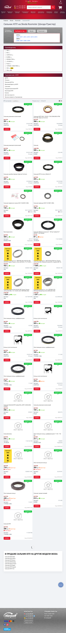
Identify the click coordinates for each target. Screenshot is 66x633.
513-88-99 (20, 6)
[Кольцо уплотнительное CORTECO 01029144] (18, 359)
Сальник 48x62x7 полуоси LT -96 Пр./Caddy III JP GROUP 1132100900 (47, 242)
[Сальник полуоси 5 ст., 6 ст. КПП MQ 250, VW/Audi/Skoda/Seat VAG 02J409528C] (48, 296)
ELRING (9, 56)
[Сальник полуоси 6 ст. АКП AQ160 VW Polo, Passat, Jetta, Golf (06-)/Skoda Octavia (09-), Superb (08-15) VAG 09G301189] (48, 265)
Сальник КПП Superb (10, 602)
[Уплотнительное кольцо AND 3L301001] (48, 484)
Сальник (36, 148)
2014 (32, 36)
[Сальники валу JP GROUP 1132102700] (18, 452)
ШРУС (6, 77)
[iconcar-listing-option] (61, 100)
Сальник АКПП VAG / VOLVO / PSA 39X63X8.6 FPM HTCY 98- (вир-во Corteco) (47, 117)
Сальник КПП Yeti (9, 603)
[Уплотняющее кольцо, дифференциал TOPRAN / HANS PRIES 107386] (17, 328)
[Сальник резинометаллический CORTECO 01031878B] (18, 109)
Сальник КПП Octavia (10, 598)
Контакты (35, 1)
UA (29, 1)
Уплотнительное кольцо (41, 491)
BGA (7, 52)
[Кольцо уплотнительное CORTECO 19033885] (48, 328)
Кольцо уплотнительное (41, 335)
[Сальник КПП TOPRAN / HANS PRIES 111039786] (18, 549)
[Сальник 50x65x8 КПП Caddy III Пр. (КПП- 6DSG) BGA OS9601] (18, 421)
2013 (28, 36)
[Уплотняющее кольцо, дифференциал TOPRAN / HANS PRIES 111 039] (48, 359)
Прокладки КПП (9, 90)
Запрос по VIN (32, 3)
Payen (8, 63)
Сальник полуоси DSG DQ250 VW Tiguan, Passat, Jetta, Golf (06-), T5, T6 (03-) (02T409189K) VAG (17, 305)
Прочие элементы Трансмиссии (13, 96)
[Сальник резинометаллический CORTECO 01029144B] (17, 140)
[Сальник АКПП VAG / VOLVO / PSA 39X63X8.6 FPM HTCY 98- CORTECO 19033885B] (48, 109)
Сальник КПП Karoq (10, 595)
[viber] (5, 624)
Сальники (7, 86)
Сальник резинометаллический (13, 117)
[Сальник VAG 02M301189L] (18, 484)
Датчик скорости (9, 94)
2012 (24, 36)
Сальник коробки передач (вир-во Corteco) (16, 179)
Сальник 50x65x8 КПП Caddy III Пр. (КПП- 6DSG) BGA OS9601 (16, 429)
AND (7, 50)
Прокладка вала (8, 241)
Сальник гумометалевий (41, 524)
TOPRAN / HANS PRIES (12, 65)
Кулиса (7, 92)
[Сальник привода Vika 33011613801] (48, 203)
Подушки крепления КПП (11, 88)
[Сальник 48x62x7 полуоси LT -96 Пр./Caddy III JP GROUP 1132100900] (48, 234)
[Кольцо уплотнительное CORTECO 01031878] (48, 390)
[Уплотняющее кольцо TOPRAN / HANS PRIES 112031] (17, 516)
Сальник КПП (8, 557)
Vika (8, 70)
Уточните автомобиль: (8, 30)
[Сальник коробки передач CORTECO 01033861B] (18, 172)
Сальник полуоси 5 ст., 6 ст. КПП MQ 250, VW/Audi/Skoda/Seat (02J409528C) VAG (45, 305)
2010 (17, 36)
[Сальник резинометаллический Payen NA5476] (48, 421)
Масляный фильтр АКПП (11, 84)
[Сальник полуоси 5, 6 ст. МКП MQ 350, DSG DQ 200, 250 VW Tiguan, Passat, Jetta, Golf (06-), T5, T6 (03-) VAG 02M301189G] (18, 265)
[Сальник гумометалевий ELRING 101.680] (48, 516)
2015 (35, 36)
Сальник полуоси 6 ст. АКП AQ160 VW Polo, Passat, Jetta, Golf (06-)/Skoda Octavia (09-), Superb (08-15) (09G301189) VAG (47, 273)
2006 (17, 40)
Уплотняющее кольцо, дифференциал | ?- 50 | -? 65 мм (47, 460)
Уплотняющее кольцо (10, 524)
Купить (8, 129)
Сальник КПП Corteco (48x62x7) (43, 179)
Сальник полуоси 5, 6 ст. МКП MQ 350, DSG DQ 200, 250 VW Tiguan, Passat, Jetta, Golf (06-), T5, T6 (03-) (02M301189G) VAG (17, 273)
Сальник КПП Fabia (10, 591)
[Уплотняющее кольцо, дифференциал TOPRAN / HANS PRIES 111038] (17, 390)
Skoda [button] (30, 31)
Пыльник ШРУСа (9, 82)
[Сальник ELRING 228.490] (48, 140)
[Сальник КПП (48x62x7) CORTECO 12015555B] (48, 172)
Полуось (7, 79)
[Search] (53, 7)
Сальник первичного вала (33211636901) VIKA (16, 210)
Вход (60, 2)
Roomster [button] (40, 31)
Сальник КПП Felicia (10, 593)
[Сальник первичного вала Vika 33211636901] (17, 203)
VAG (9, 68)
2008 (24, 40)
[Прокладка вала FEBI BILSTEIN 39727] (18, 234)
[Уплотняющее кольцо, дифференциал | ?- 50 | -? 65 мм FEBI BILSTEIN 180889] (48, 452)
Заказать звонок (29, 620)
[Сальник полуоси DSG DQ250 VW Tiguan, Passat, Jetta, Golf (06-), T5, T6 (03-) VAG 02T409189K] (18, 296)
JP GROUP (9, 61)
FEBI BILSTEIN (11, 59)
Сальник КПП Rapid (10, 600)
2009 (28, 40)
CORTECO (9, 54)
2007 (21, 40)
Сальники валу (8, 460)
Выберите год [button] (20, 31)
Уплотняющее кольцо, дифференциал (14, 335)
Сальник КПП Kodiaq (10, 596)
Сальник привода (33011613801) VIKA (44, 210)
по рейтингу (15, 100)
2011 (21, 36)
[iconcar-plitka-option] (60, 100)
